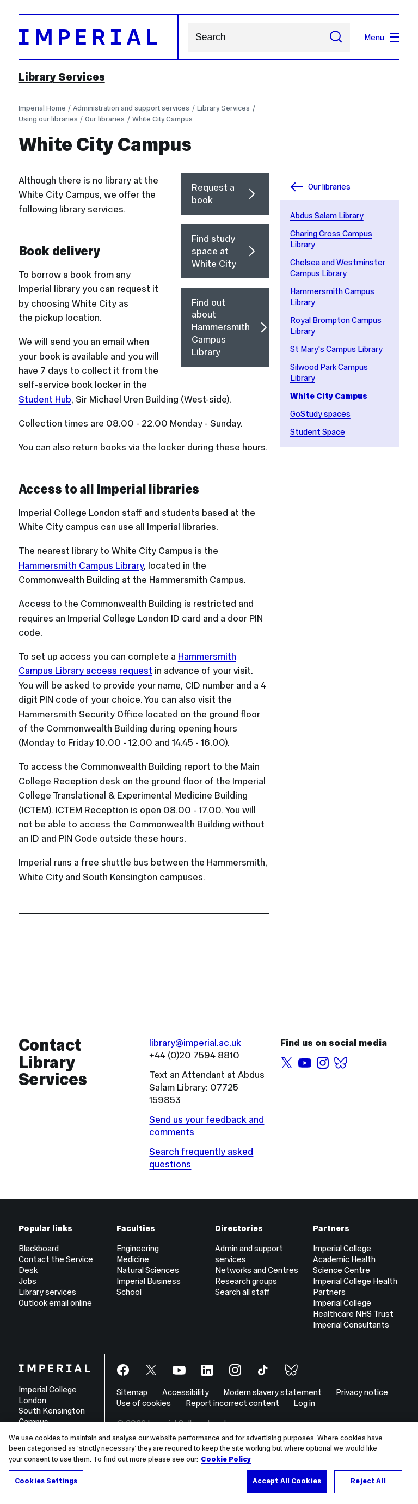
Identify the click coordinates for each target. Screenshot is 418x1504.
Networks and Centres (256, 1270)
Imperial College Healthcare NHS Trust (353, 1308)
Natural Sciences (147, 1270)
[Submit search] (335, 37)
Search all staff (242, 1292)
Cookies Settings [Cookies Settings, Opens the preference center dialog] (46, 1481)
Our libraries (105, 119)
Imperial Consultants (351, 1324)
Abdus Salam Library (327, 215)
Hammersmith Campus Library (81, 565)
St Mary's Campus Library (336, 349)
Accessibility (185, 1392)
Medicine (132, 1259)
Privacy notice (362, 1392)
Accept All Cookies (287, 1481)
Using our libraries (48, 119)
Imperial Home (42, 108)
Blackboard (39, 1248)
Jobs (27, 1281)
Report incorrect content (232, 1403)
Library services (47, 1292)
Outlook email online (55, 1303)
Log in (304, 1403)
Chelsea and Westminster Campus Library (337, 267)
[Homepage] (99, 37)
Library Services (62, 76)
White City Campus (162, 119)
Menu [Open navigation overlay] (381, 37)
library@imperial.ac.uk (195, 1043)
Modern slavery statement (272, 1392)
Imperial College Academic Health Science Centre (344, 1259)
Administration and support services (131, 108)
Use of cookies (143, 1403)
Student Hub (45, 399)
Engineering (137, 1248)
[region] (209, 1463)
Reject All (368, 1481)
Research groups (246, 1281)
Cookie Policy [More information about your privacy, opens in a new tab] (226, 1459)
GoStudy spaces (320, 414)
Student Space (317, 432)
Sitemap (131, 1392)
